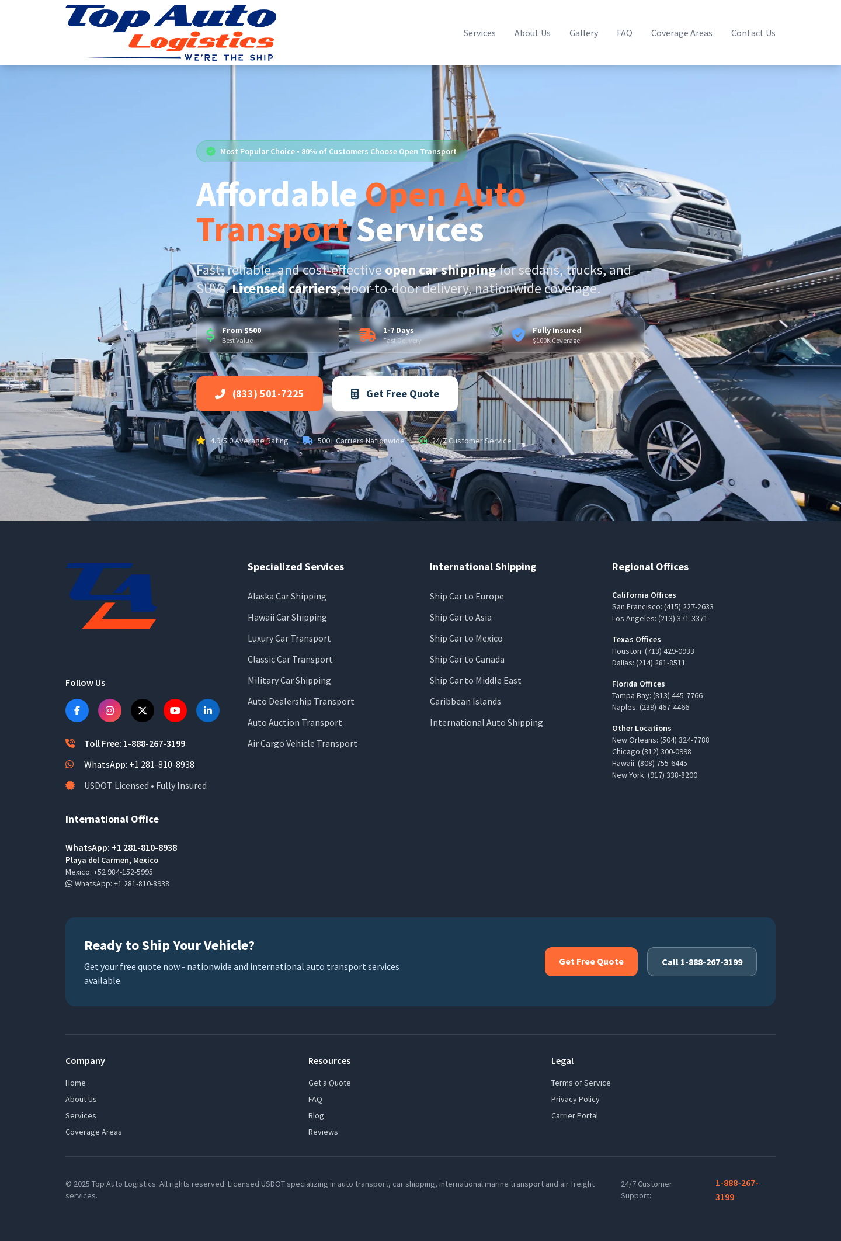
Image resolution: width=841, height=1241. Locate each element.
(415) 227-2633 (689, 606)
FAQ (625, 33)
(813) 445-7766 (678, 695)
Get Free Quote (395, 393)
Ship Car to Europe (467, 596)
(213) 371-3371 (683, 618)
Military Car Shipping (289, 680)
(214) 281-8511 (661, 662)
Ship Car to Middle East (476, 680)
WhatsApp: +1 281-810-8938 (139, 764)
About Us (533, 33)
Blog (316, 1115)
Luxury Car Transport (289, 638)
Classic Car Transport (290, 659)
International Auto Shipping (486, 722)
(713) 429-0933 (669, 651)
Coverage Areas (682, 33)
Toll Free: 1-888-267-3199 (134, 743)
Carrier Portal (574, 1115)
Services (480, 33)
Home (75, 1082)
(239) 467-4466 (664, 707)
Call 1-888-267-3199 (702, 962)
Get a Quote (329, 1082)
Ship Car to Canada (467, 659)
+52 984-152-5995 (123, 871)
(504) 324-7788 (685, 739)
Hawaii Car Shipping (287, 617)
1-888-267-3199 (737, 1189)
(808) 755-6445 (662, 763)
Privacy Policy (575, 1099)
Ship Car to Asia (461, 617)
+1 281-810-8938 (141, 883)
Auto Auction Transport (295, 722)
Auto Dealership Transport (301, 701)
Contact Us (753, 33)
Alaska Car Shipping (287, 596)
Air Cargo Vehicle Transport (302, 743)
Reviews (323, 1131)
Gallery (583, 33)
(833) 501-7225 (259, 393)
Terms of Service (581, 1082)
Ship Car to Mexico (466, 638)
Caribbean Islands (465, 701)
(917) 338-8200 (672, 774)
